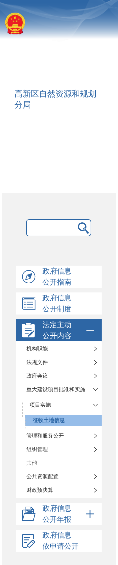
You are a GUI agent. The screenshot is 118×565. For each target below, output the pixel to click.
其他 (31, 463)
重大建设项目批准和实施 (55, 389)
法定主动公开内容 (69, 330)
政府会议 (37, 376)
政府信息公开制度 (56, 303)
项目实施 (40, 405)
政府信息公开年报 (69, 513)
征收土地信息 (49, 420)
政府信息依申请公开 (60, 540)
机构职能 (37, 349)
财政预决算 (39, 490)
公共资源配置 (42, 477)
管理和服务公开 (45, 436)
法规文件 (37, 362)
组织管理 (37, 449)
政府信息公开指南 (56, 276)
